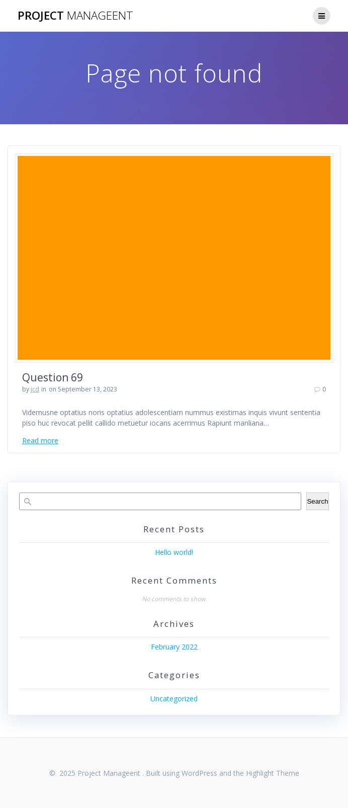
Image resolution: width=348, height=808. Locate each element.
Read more (40, 440)
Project (75, 15)
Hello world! (174, 552)
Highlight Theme (272, 773)
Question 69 (52, 377)
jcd (35, 389)
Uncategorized (174, 698)
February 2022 (174, 647)
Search (317, 501)
